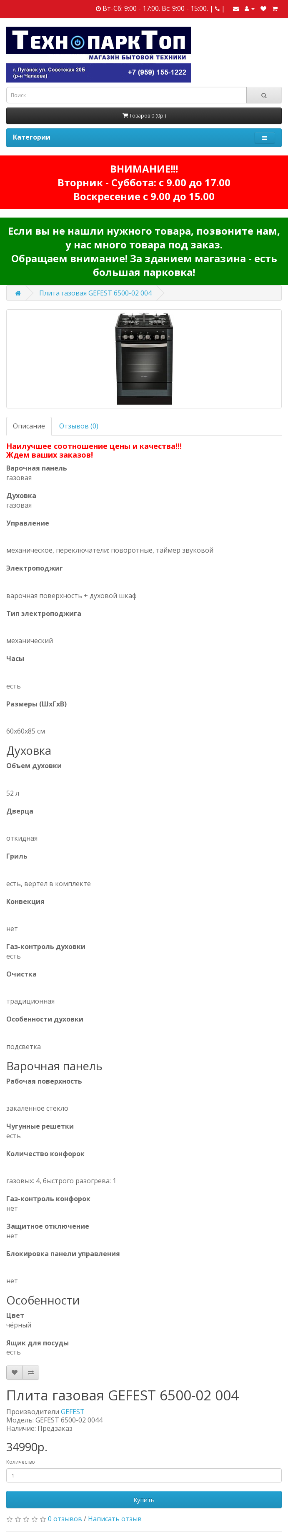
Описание (29, 426)
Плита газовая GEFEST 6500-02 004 (95, 293)
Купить (144, 1499)
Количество (20, 1461)
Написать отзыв (115, 1518)
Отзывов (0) (78, 426)
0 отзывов (65, 1518)
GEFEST (73, 1411)
